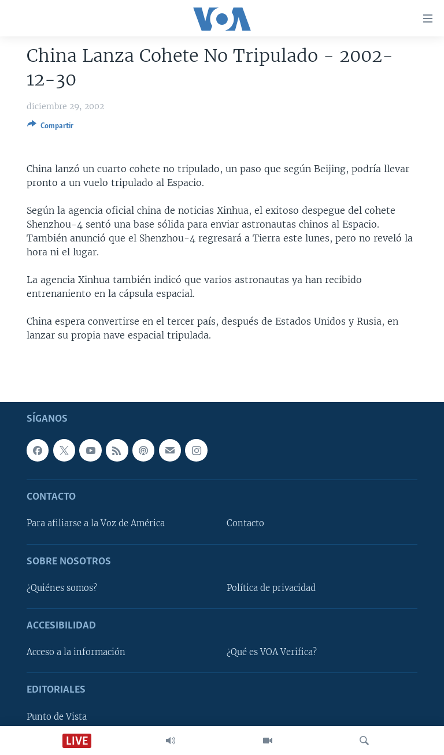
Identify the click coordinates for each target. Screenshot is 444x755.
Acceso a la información (76, 652)
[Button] (50, 128)
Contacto (245, 523)
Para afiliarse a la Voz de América (96, 523)
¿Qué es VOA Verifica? (272, 652)
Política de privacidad (271, 588)
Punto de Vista (57, 716)
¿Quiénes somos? (62, 588)
